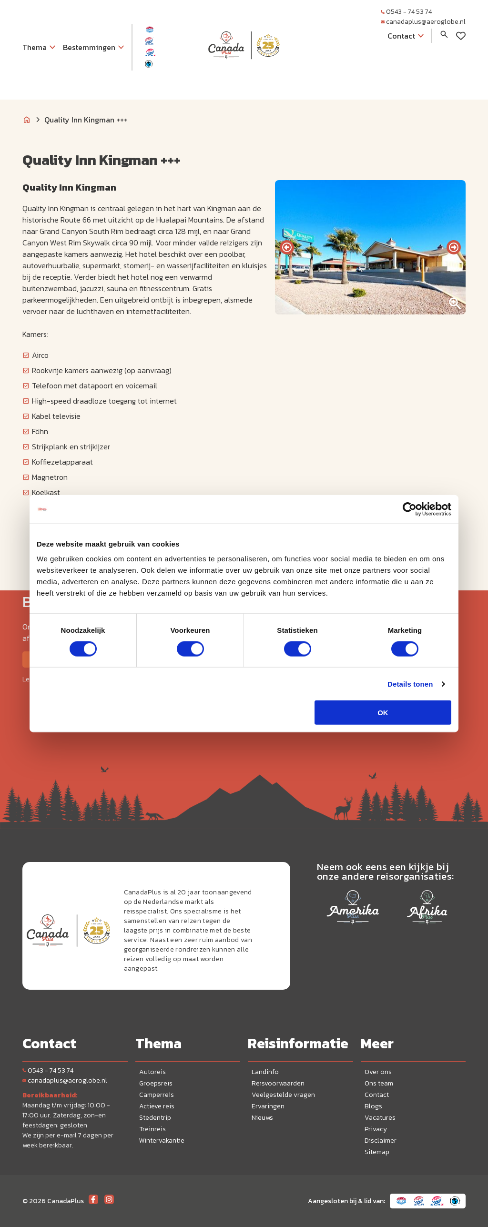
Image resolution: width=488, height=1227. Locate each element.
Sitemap (377, 1152)
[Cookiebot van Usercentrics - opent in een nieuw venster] (409, 509)
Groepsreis (156, 1083)
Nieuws (262, 1118)
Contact (377, 1095)
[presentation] (287, 247)
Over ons (378, 1072)
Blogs (373, 1106)
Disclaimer (380, 1141)
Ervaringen (268, 1106)
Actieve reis (156, 1106)
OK (382, 713)
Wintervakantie (161, 1141)
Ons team (379, 1083)
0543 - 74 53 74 (406, 12)
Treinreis (152, 1129)
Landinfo (265, 1072)
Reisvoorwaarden (278, 1083)
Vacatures (380, 1118)
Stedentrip (155, 1118)
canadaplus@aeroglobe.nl (423, 22)
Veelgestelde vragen (283, 1095)
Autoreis (152, 1072)
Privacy (376, 1129)
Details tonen (410, 683)
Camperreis (156, 1095)
